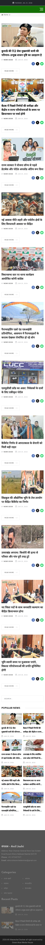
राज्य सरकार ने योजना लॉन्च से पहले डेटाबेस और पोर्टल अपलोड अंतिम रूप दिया (11, 758)
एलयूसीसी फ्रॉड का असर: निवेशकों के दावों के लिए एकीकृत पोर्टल (32, 811)
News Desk (8, 60)
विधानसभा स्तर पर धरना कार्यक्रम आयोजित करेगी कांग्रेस (31, 784)
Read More (11, 71)
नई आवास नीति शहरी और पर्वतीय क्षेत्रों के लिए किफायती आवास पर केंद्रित (11, 784)
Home (4, 15)
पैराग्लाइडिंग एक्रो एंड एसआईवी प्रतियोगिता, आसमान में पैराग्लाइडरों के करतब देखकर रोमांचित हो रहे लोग (20, 335)
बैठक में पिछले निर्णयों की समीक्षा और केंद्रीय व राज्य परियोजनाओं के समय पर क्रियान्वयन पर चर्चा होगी (20, 110)
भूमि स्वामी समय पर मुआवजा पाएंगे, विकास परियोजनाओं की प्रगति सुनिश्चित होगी (20, 668)
